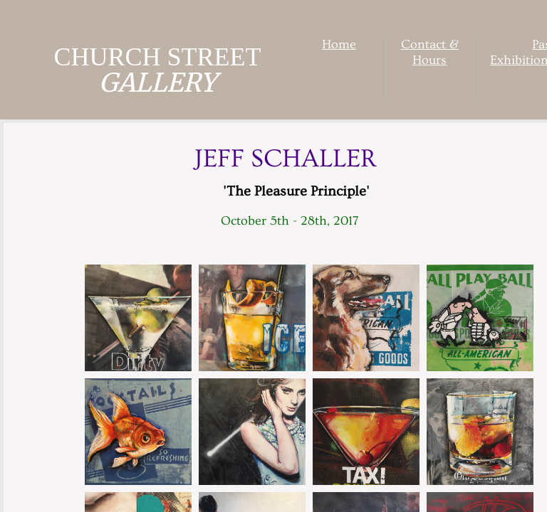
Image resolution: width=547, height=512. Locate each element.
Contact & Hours (430, 52)
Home (339, 44)
